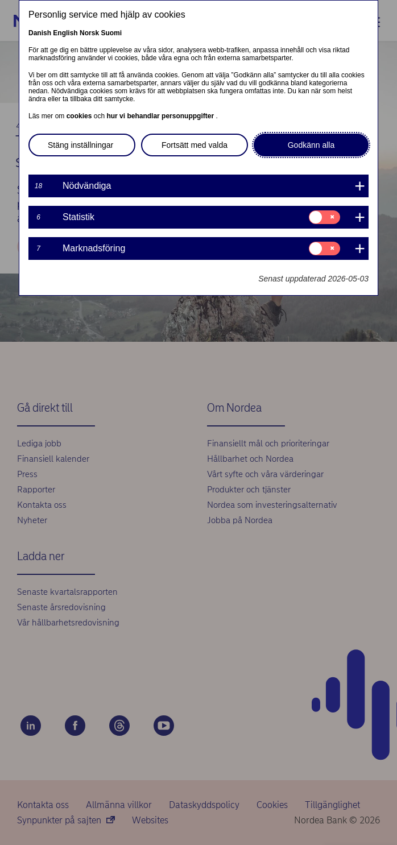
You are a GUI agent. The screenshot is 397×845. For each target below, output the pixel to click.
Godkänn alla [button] (311, 145)
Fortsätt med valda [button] (195, 145)
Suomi (111, 33)
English (65, 33)
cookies (80, 116)
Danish (39, 33)
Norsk (89, 33)
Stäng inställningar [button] (80, 145)
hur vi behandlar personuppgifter (161, 116)
